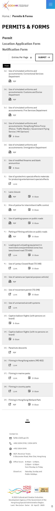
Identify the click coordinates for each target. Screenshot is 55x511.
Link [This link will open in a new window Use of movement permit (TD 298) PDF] (15, 295)
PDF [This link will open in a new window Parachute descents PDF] (18, 352)
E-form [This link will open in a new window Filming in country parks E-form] (33, 391)
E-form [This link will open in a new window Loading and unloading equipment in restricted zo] (33, 255)
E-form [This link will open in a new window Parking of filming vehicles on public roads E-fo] (33, 236)
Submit (42, 57)
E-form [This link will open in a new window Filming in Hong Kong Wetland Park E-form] (33, 404)
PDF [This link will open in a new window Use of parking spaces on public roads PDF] (18, 223)
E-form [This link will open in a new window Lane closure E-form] (33, 196)
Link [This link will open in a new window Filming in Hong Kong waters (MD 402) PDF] (15, 365)
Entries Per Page (20, 57)
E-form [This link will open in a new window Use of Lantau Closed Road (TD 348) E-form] (33, 268)
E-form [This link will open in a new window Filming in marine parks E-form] (33, 378)
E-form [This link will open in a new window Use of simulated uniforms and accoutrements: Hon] (14, 136)
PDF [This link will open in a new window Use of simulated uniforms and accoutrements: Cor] (18, 81)
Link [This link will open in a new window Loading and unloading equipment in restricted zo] (15, 255)
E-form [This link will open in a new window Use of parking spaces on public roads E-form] (33, 223)
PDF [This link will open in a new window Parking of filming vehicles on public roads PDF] (18, 236)
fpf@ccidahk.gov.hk (21, 438)
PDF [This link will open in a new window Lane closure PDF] (18, 196)
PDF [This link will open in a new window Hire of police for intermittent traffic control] (18, 210)
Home (5, 16)
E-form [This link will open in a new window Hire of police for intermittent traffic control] (33, 210)
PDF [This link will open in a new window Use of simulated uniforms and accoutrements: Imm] (18, 152)
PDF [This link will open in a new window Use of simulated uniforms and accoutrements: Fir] (18, 115)
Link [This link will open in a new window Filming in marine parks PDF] (15, 378)
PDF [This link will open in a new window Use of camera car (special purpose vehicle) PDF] (18, 281)
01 (27, 420)
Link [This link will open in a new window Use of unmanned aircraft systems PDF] (15, 308)
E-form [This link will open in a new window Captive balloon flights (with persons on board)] (14, 323)
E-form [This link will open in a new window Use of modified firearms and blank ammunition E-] (14, 168)
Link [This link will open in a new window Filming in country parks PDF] (15, 391)
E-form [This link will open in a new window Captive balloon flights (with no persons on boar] (14, 339)
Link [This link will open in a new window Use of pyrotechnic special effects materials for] (15, 184)
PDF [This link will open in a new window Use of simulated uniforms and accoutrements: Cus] (18, 99)
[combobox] (21, 57)
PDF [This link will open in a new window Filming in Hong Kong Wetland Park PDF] (18, 404)
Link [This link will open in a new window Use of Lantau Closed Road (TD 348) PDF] (15, 269)
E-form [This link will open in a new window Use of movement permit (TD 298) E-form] (33, 294)
